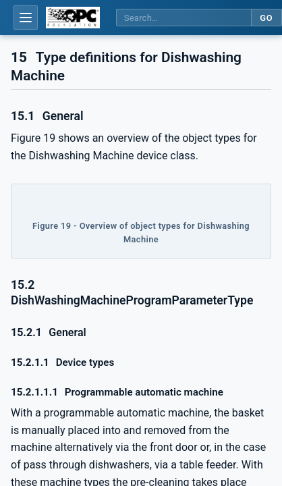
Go (266, 18)
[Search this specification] (183, 18)
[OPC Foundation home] (73, 17)
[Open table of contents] (25, 17)
